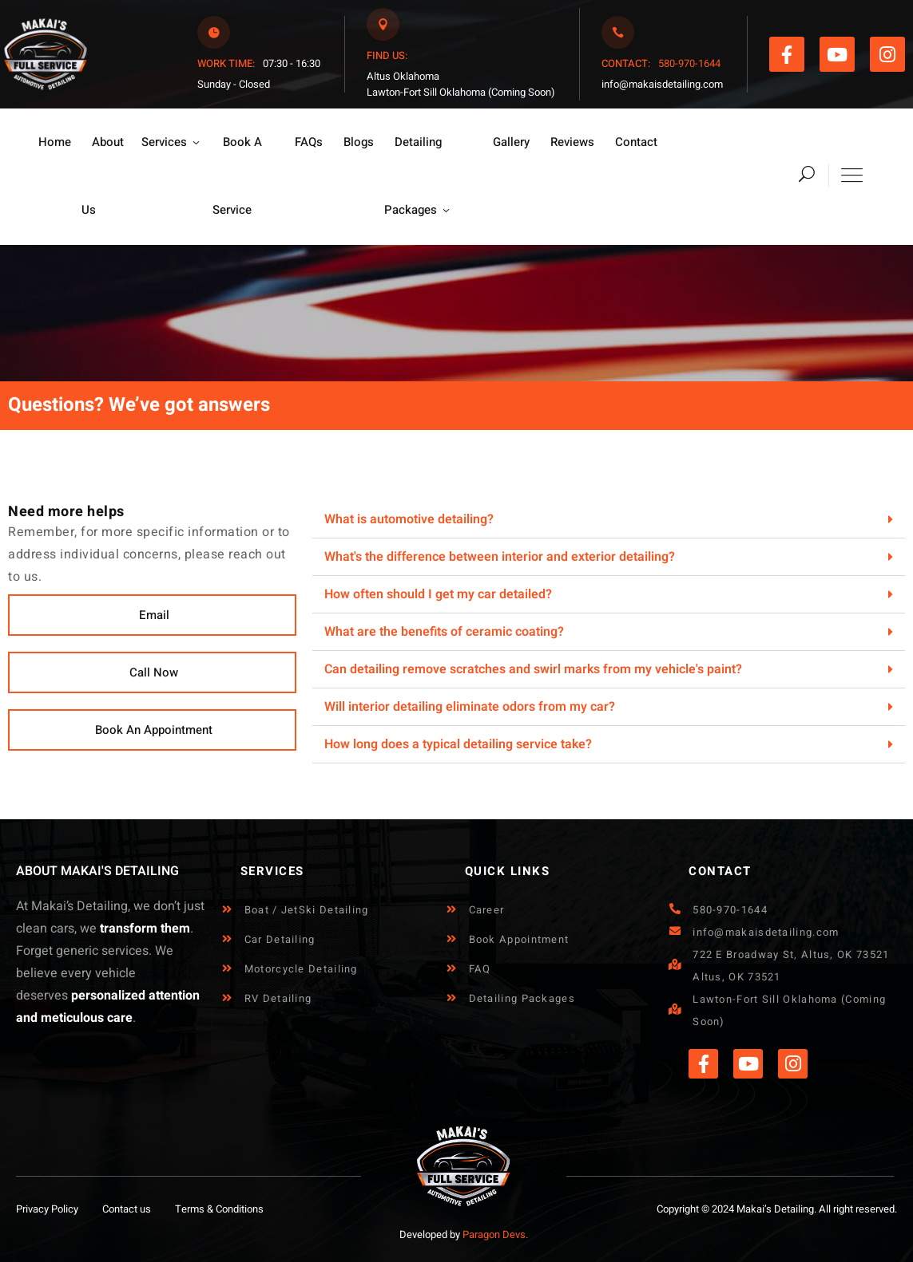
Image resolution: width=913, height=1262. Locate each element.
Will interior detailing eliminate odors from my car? (469, 706)
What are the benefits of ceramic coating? (444, 631)
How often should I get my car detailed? (438, 594)
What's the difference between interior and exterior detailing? (499, 556)
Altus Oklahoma (403, 76)
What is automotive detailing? (409, 519)
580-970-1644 (688, 63)
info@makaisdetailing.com (662, 84)
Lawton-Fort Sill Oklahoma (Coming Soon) (461, 92)
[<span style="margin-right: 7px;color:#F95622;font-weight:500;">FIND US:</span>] (383, 24)
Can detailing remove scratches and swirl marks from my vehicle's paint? (533, 669)
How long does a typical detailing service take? (458, 744)
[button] (152, 615)
